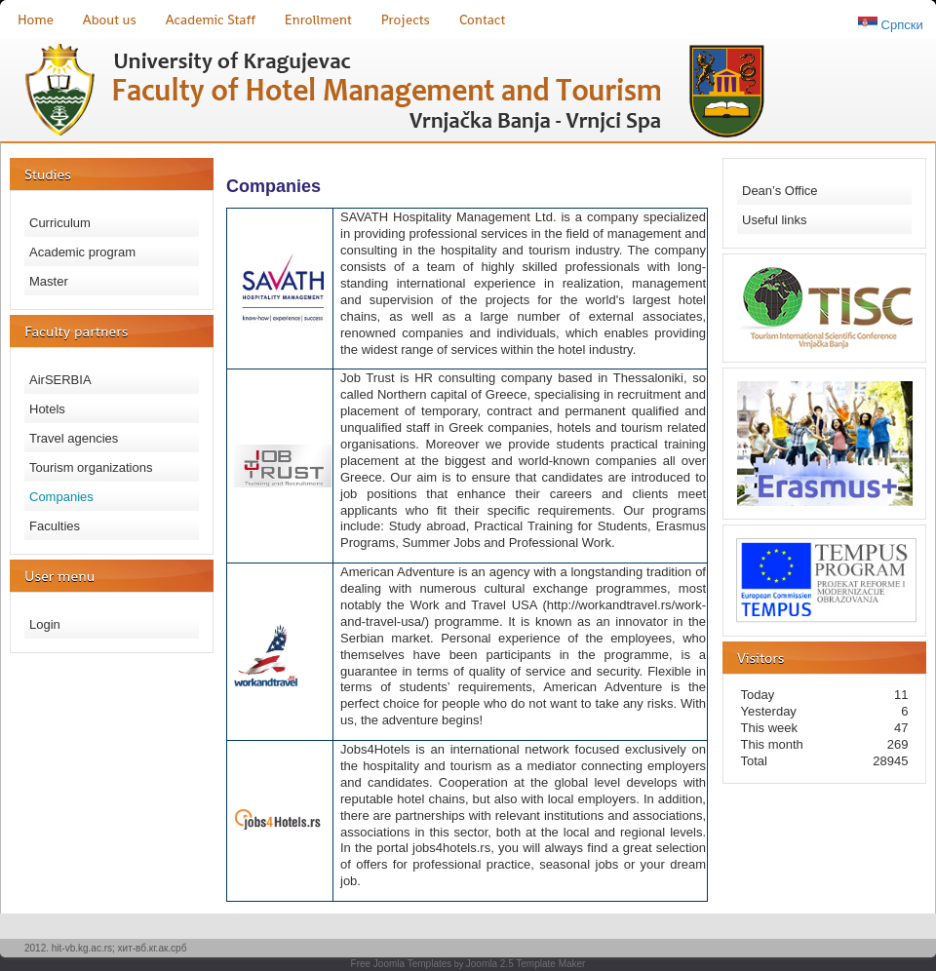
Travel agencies (73, 438)
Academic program (82, 252)
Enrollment (318, 19)
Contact (482, 19)
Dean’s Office (780, 190)
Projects (405, 19)
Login (44, 624)
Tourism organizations (90, 467)
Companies (61, 496)
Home (36, 19)
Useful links (774, 220)
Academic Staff (210, 19)
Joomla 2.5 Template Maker (526, 963)
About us (109, 19)
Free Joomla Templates (401, 963)
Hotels (47, 409)
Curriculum (60, 222)
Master (48, 281)
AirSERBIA (60, 379)
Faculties (54, 526)
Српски (900, 25)
